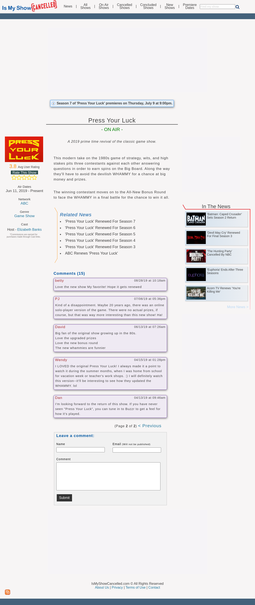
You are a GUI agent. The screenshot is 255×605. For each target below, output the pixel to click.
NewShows (170, 6)
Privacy (117, 587)
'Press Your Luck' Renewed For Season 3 (100, 247)
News (68, 6)
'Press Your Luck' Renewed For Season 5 (100, 234)
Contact (154, 587)
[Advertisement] (127, 60)
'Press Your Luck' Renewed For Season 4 (100, 240)
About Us (102, 587)
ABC (24, 203)
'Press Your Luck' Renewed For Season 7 (100, 221)
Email (132, 444)
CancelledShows (124, 6)
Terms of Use (136, 587)
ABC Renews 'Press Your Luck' (91, 253)
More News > (237, 307)
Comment (63, 459)
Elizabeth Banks (29, 229)
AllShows (85, 6)
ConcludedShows (148, 6)
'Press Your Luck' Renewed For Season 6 (100, 228)
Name (60, 444)
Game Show (24, 216)
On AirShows (104, 6)
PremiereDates (190, 6)
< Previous (150, 425)
